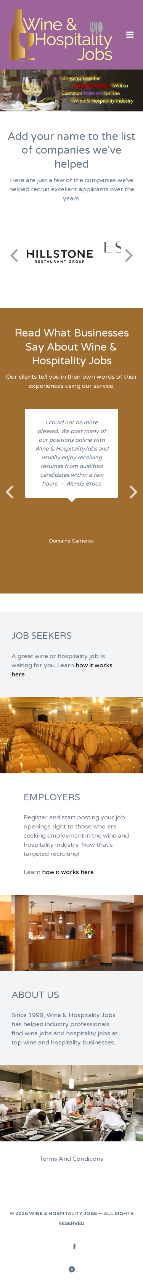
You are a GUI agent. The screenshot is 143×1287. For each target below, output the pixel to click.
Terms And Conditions (71, 1159)
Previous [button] (14, 255)
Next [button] (129, 255)
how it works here (68, 872)
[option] (60, 255)
